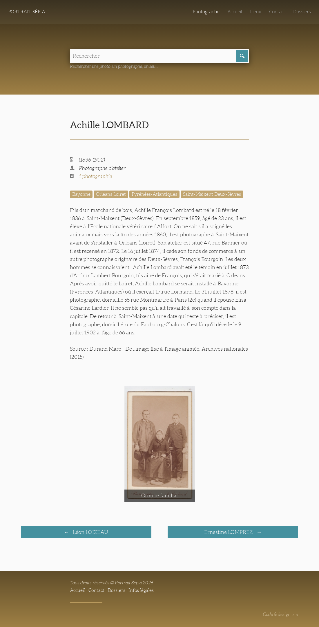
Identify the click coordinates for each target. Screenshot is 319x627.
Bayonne (81, 194)
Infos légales (141, 590)
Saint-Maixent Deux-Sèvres (212, 194)
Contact (277, 11)
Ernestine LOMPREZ (229, 532)
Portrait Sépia (26, 11)
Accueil (235, 11)
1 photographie (95, 176)
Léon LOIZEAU (90, 532)
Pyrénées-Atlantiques (154, 194)
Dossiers (302, 11)
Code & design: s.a (280, 614)
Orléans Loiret (111, 194)
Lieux (255, 11)
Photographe (206, 11)
